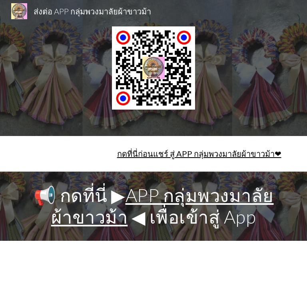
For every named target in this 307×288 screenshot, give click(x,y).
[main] (153, 154)
